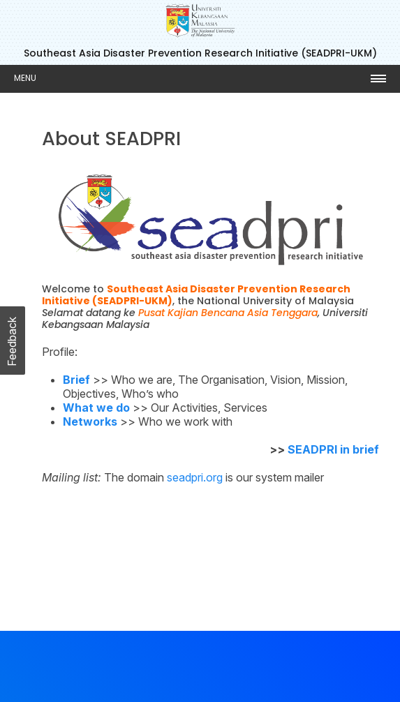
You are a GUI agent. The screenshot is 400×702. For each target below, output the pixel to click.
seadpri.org (195, 477)
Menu (25, 78)
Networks (90, 421)
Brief (76, 380)
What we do (96, 408)
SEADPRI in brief (333, 449)
